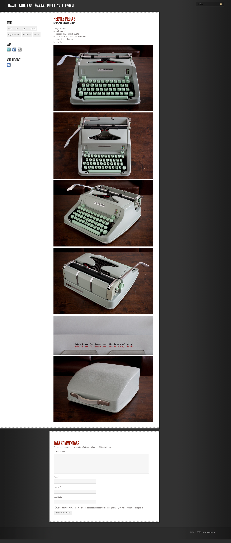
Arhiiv (72, 23)
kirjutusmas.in (208, 536)
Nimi (56, 481)
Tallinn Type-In (55, 5)
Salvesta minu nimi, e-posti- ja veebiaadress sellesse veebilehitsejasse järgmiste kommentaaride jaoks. (100, 511)
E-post (57, 491)
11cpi (10, 29)
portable (27, 35)
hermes (33, 29)
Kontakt (69, 5)
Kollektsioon (25, 5)
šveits (36, 35)
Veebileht (58, 501)
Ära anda (39, 5)
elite (24, 29)
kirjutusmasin (14, 35)
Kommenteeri (59, 451)
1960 (17, 29)
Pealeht (12, 5)
